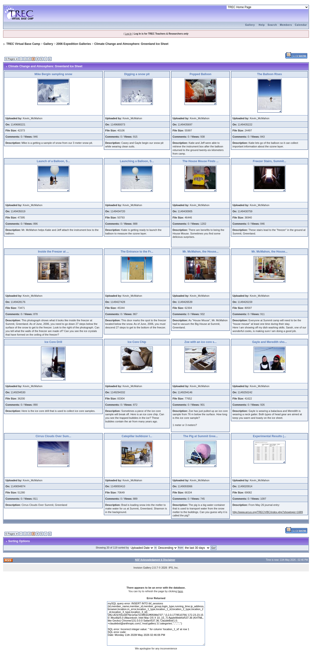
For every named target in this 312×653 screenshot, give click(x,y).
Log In (128, 33)
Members (286, 25)
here (180, 591)
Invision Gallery (142, 567)
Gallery (250, 25)
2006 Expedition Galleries (73, 44)
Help (262, 25)
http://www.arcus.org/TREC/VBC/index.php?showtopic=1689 (267, 512)
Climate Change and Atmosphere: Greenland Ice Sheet (131, 44)
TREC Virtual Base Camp (23, 44)
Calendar (301, 25)
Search (272, 25)
